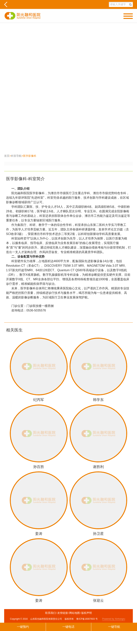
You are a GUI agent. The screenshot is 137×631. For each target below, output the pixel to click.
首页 (6, 155)
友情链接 (62, 612)
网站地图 (74, 612)
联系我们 (50, 612)
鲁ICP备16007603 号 (87, 619)
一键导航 (114, 626)
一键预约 (23, 626)
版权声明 (86, 612)
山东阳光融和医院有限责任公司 (46, 619)
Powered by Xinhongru (113, 619)
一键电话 (68, 626)
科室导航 (16, 155)
